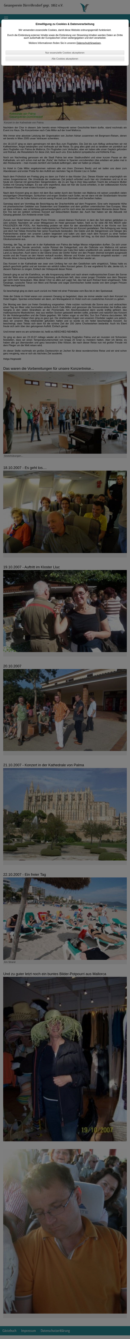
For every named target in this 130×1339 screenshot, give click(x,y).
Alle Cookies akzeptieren (65, 58)
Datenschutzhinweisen (88, 43)
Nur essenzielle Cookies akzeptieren (64, 52)
